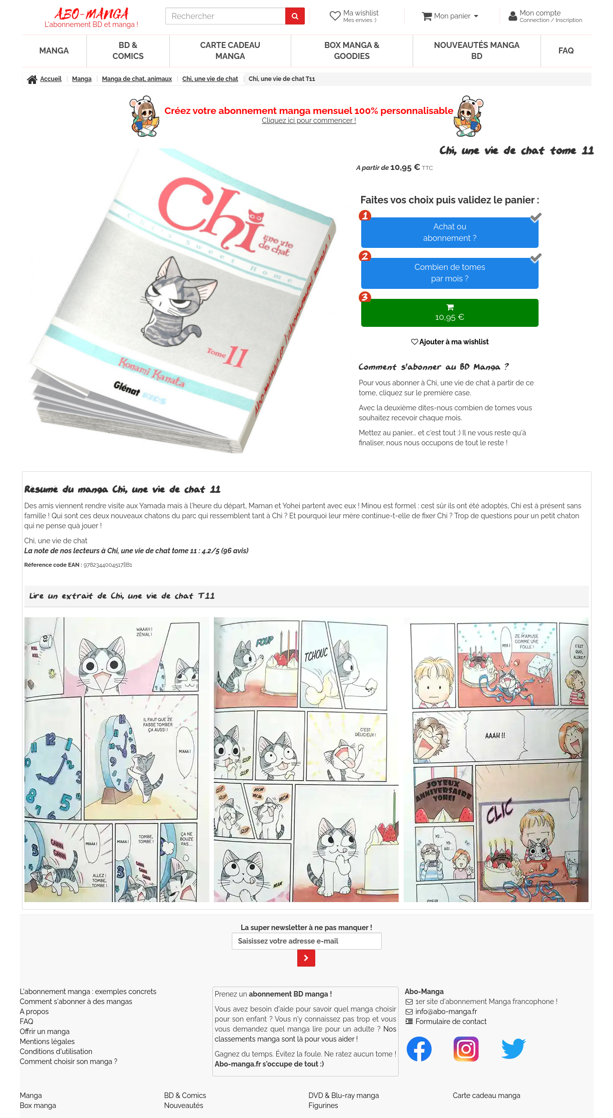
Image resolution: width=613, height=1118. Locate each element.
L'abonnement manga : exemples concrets (88, 992)
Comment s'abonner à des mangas (76, 1002)
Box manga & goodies (351, 50)
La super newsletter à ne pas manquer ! (307, 945)
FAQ (566, 50)
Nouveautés (183, 1106)
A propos (34, 1012)
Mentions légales (47, 1042)
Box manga (38, 1106)
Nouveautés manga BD (477, 50)
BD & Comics (127, 50)
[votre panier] (450, 15)
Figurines (323, 1106)
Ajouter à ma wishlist (450, 342)
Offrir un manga (45, 1032)
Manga (54, 50)
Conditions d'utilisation (56, 1052)
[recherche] (225, 15)
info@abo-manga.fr (446, 1012)
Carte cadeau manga (230, 50)
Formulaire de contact (451, 1022)
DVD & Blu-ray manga (344, 1096)
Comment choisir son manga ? (68, 1062)
